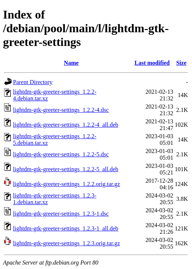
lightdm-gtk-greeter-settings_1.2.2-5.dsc (61, 154)
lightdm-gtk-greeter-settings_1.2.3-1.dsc (61, 213)
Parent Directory (32, 82)
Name (71, 63)
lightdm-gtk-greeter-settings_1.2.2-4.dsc (61, 110)
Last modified (152, 63)
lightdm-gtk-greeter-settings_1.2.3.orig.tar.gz (66, 243)
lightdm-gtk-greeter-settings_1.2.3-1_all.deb (65, 228)
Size (181, 63)
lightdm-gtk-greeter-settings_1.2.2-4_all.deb (65, 125)
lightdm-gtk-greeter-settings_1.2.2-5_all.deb (65, 169)
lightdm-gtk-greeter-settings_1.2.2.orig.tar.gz (66, 184)
